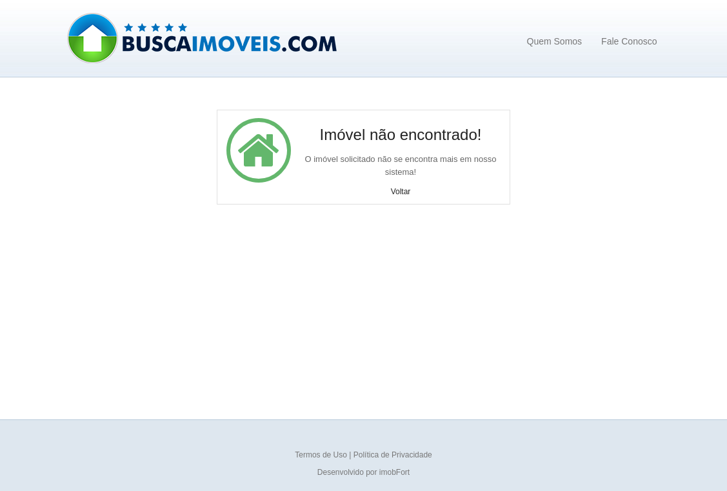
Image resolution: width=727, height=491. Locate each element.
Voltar (401, 191)
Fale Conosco (629, 41)
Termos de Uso (322, 454)
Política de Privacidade (393, 454)
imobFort (394, 472)
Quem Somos (555, 41)
